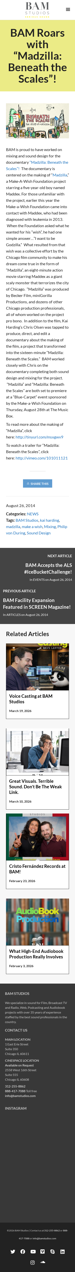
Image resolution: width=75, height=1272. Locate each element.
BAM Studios (27, 520)
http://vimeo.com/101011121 (42, 458)
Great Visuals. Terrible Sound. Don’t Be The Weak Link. (35, 786)
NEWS (33, 513)
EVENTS (39, 579)
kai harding (49, 520)
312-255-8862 (15, 1086)
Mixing (50, 526)
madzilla (13, 526)
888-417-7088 (15, 1091)
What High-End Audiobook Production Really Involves (36, 953)
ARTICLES (13, 614)
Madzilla (60, 174)
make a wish (32, 526)
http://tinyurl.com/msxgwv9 (39, 437)
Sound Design (39, 532)
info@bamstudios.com (20, 1096)
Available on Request (19, 1065)
